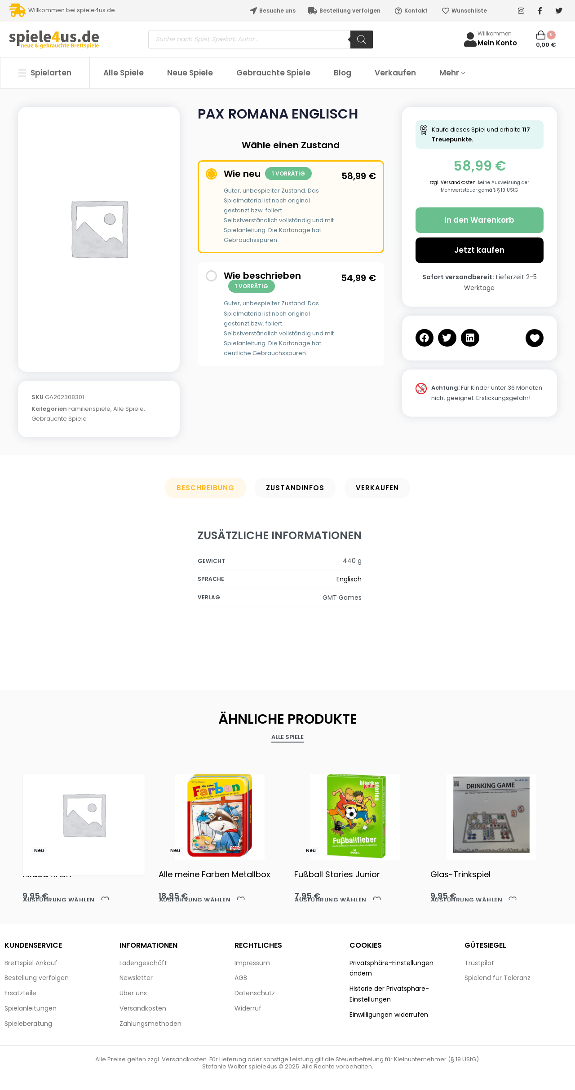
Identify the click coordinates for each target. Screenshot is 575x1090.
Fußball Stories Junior (337, 874)
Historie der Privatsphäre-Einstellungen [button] (389, 994)
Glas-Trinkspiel (460, 874)
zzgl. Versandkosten (452, 182)
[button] (425, 338)
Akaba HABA (46, 874)
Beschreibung (205, 487)
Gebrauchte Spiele (59, 418)
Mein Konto (497, 43)
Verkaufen (377, 487)
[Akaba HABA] (83, 814)
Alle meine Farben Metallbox (214, 874)
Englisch (349, 579)
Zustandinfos (295, 487)
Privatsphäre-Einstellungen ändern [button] (391, 968)
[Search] (361, 39)
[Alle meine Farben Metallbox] (220, 815)
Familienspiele (89, 408)
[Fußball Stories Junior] (355, 815)
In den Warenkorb (479, 220)
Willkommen (495, 33)
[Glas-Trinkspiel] (491, 815)
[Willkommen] (470, 39)
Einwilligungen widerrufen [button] (388, 1014)
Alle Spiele (128, 408)
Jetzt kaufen (479, 250)
